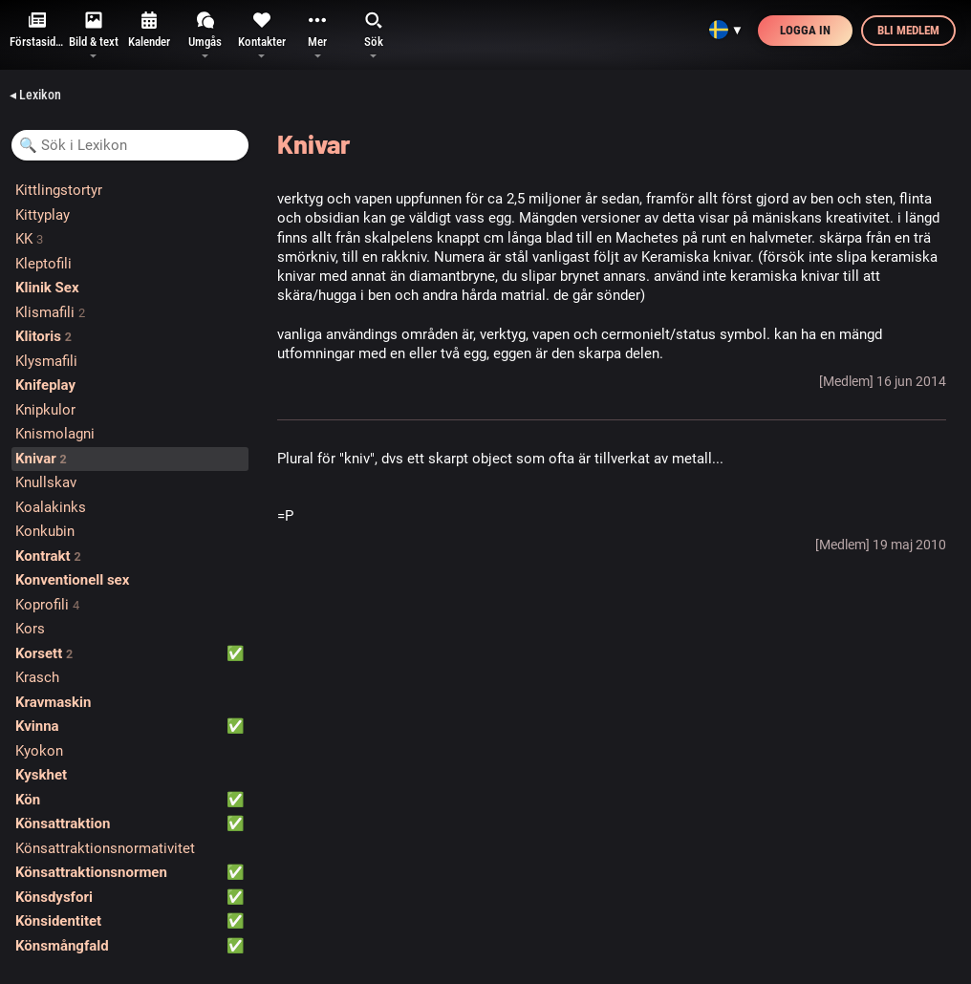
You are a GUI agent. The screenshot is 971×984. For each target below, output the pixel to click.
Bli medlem (908, 30)
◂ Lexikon (35, 94)
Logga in (805, 30)
